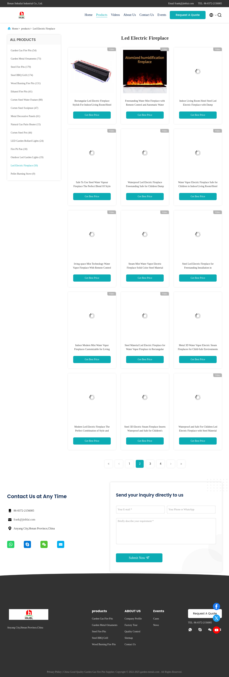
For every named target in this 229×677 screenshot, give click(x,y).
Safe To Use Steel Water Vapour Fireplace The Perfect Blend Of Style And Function (92, 186)
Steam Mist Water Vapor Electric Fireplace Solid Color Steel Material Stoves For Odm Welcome (145, 267)
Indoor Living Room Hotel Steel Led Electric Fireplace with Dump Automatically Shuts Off (197, 105)
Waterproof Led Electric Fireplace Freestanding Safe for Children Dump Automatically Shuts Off (145, 186)
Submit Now (139, 558)
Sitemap (129, 638)
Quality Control (132, 631)
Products (101, 15)
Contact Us (147, 15)
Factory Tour (131, 625)
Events (161, 15)
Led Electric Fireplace (44, 28)
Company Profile (133, 618)
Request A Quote (188, 15)
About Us (129, 15)
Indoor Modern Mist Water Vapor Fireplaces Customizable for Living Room (92, 349)
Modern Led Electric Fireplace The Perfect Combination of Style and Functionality (91, 430)
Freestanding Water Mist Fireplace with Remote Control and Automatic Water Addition (145, 105)
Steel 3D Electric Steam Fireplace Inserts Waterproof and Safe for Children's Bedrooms (145, 430)
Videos (115, 15)
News (156, 625)
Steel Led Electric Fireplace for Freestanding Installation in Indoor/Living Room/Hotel (198, 267)
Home (88, 15)
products (25, 28)
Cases (156, 618)
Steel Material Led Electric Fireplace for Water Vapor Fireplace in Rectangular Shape (145, 349)
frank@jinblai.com (24, 519)
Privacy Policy (54, 672)
